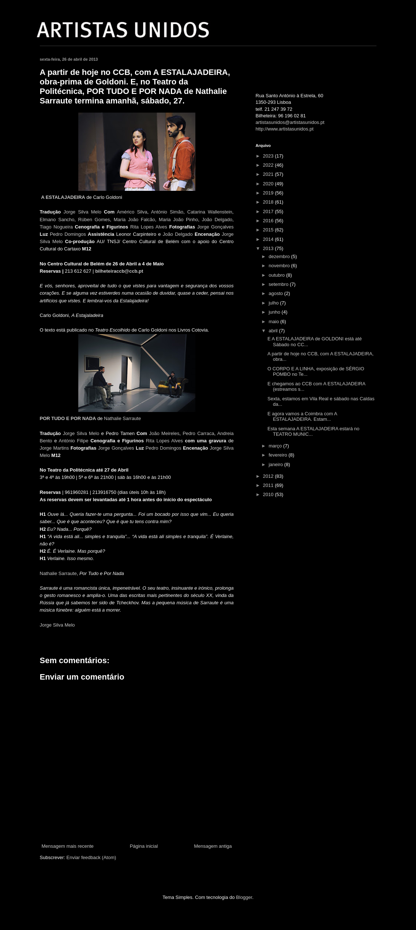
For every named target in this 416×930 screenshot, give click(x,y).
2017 (269, 211)
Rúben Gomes (94, 219)
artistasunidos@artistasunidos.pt (290, 122)
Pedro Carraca (198, 433)
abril (274, 330)
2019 (269, 193)
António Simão (167, 212)
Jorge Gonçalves (215, 227)
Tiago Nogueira (56, 227)
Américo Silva (132, 212)
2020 (269, 183)
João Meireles (164, 433)
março (276, 446)
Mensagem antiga (213, 846)
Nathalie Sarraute (122, 418)
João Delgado (217, 219)
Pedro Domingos (68, 234)
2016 (269, 220)
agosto (276, 293)
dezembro (280, 256)
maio (274, 321)
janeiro (276, 464)
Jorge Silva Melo (82, 212)
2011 (269, 485)
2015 (269, 229)
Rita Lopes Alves (148, 227)
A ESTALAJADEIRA (63, 197)
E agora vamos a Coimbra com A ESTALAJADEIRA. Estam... (302, 416)
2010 (269, 494)
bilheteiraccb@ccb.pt (119, 271)
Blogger (244, 897)
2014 (269, 239)
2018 (269, 202)
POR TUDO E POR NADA (68, 418)
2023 (269, 156)
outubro (277, 275)
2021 (269, 174)
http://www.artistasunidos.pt (285, 129)
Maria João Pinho (178, 219)
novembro (280, 265)
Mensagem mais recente (68, 846)
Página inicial (144, 846)
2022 (269, 165)
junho (275, 312)
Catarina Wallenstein (209, 212)
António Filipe (74, 440)
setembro (279, 284)
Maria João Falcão (134, 219)
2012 (269, 476)
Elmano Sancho (57, 219)
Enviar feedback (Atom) (91, 857)
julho (274, 303)
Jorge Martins (54, 448)
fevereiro (278, 455)
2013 (269, 248)
